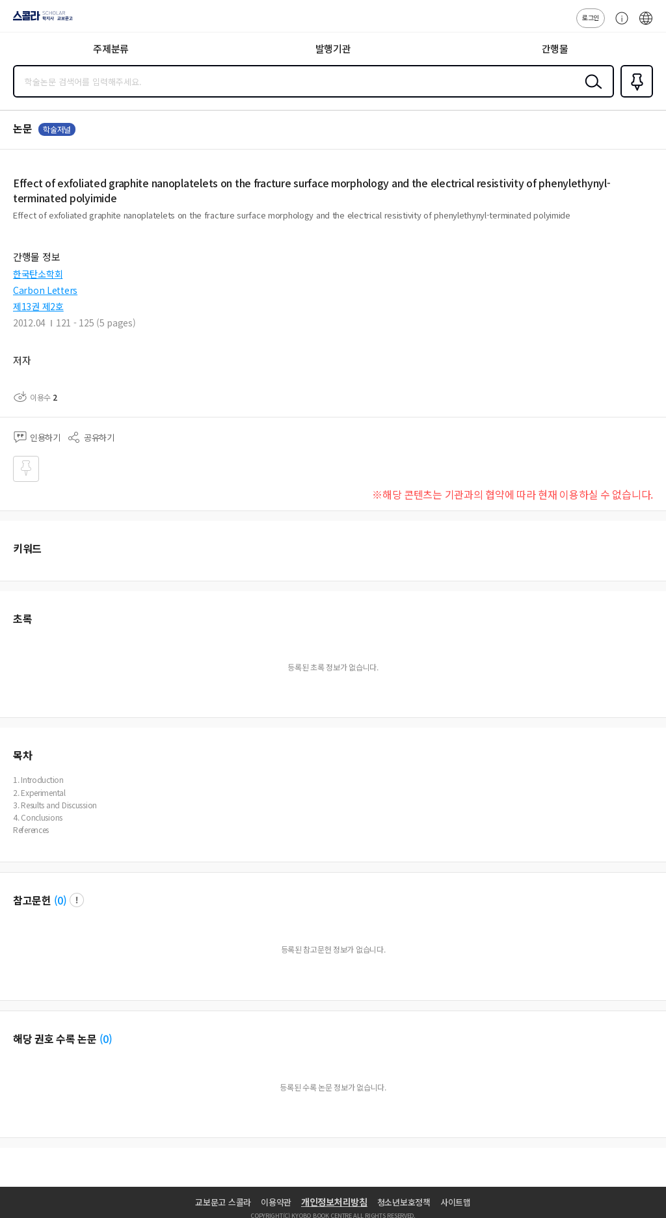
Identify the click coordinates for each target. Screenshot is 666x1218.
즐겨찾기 (634, 96)
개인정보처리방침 (334, 1201)
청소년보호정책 (404, 1202)
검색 (590, 91)
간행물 (555, 48)
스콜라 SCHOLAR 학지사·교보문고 (39, 20)
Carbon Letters (45, 290)
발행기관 (333, 48)
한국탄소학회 (37, 273)
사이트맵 (455, 1202)
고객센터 (618, 24)
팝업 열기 (77, 900)
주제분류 (111, 48)
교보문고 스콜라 (223, 1202)
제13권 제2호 (38, 306)
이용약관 (276, 1202)
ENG (646, 24)
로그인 (590, 17)
